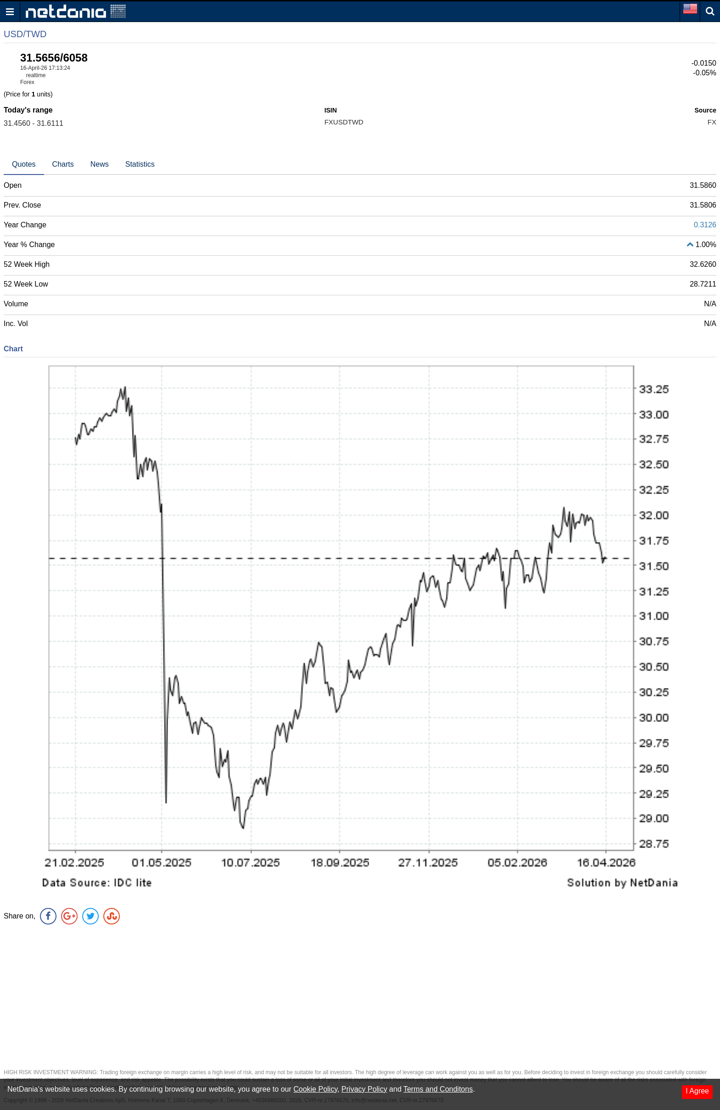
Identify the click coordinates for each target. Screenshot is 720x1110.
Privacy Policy (365, 1089)
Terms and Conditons (437, 1089)
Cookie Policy (315, 1089)
